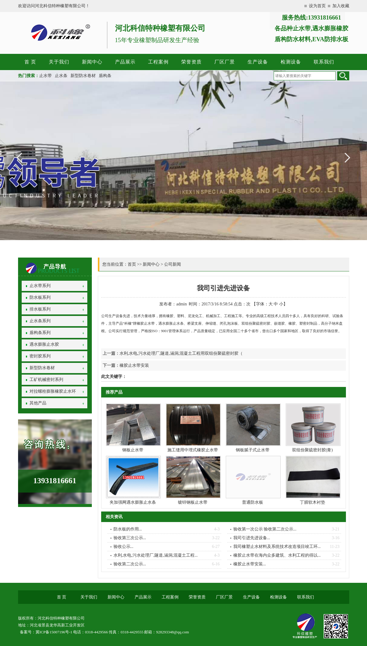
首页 (132, 264)
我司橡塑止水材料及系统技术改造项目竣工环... (277, 546)
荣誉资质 (191, 61)
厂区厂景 (224, 61)
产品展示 (125, 61)
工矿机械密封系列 (46, 379)
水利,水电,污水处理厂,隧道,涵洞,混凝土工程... (156, 555)
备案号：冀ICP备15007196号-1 (46, 632)
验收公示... (124, 546)
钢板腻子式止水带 (252, 450)
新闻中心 (92, 61)
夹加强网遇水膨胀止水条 (133, 502)
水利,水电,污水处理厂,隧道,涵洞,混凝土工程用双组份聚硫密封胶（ (181, 353)
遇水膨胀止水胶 (44, 344)
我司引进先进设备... (251, 538)
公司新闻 (172, 264)
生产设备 (257, 61)
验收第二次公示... (130, 564)
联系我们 (324, 61)
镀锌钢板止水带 (192, 502)
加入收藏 (340, 6)
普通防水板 (252, 502)
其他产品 (38, 403)
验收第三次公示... (130, 538)
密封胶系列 (40, 356)
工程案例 (158, 61)
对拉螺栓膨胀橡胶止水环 (53, 391)
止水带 (45, 75)
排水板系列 (40, 309)
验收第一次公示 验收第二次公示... (265, 529)
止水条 (61, 75)
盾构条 (105, 75)
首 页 (30, 61)
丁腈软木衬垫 (312, 502)
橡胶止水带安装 (134, 365)
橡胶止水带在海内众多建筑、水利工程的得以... (277, 555)
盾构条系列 (40, 332)
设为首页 (317, 6)
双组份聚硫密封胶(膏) (312, 450)
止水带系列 (40, 285)
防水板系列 (40, 297)
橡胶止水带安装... (249, 564)
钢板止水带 (132, 450)
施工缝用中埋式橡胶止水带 (192, 450)
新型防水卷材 (83, 75)
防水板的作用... (128, 529)
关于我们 (59, 61)
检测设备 (291, 61)
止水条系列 (40, 321)
